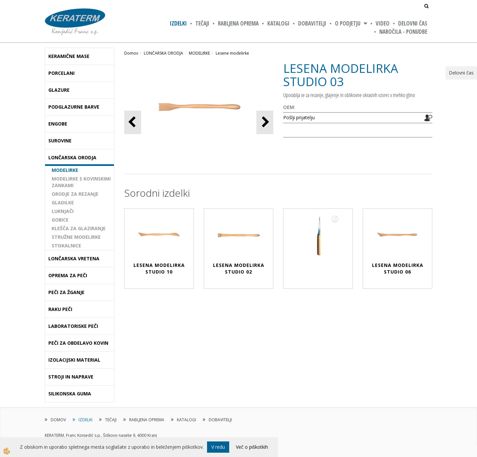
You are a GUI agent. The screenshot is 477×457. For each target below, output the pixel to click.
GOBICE (60, 220)
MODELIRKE (65, 170)
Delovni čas (412, 23)
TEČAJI (202, 23)
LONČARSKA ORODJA (163, 53)
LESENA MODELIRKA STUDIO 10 (159, 268)
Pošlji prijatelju (299, 117)
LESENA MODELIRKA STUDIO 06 (397, 268)
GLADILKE (63, 202)
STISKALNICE (66, 245)
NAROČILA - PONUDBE (403, 31)
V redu (218, 447)
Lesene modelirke (232, 53)
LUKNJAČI (63, 211)
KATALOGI (278, 23)
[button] (264, 122)
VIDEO (383, 23)
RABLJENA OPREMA (238, 23)
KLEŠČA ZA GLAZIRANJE (79, 228)
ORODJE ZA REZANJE (75, 194)
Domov (131, 53)
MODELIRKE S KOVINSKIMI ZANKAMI (81, 182)
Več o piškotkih (252, 447)
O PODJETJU (347, 23)
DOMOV (58, 420)
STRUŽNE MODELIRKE (76, 237)
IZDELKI (178, 23)
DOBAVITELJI (312, 23)
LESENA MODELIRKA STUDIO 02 (238, 268)
